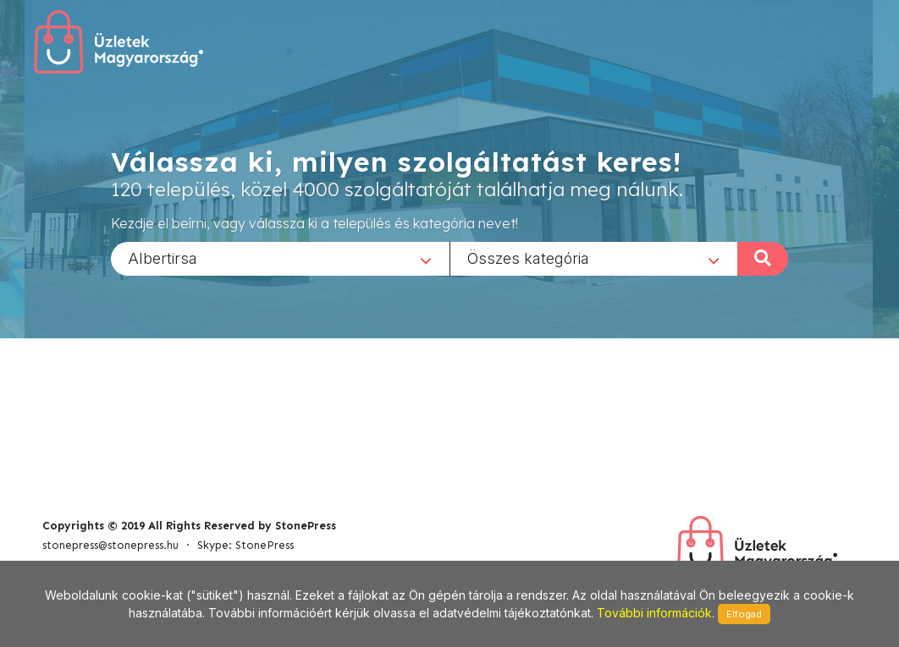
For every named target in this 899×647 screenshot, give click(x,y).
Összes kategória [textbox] (528, 257)
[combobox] (280, 258)
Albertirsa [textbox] (162, 257)
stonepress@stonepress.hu (110, 545)
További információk (654, 613)
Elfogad (744, 614)
